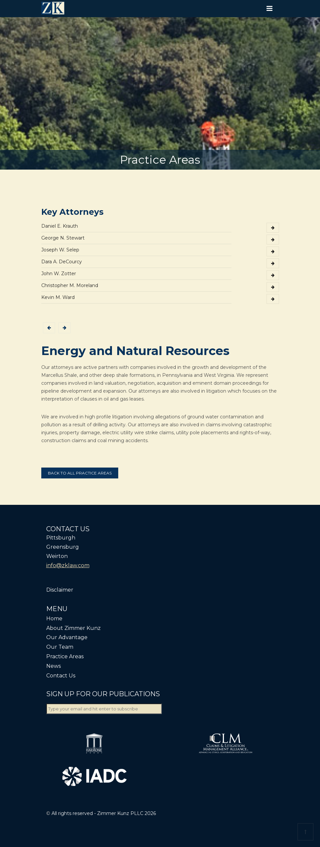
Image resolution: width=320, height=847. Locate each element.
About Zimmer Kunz (73, 628)
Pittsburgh (60, 538)
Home (54, 618)
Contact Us (60, 675)
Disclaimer (59, 590)
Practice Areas (65, 656)
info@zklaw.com (67, 565)
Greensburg (62, 547)
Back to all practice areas (80, 473)
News (53, 666)
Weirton (57, 556)
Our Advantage (67, 637)
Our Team (59, 647)
